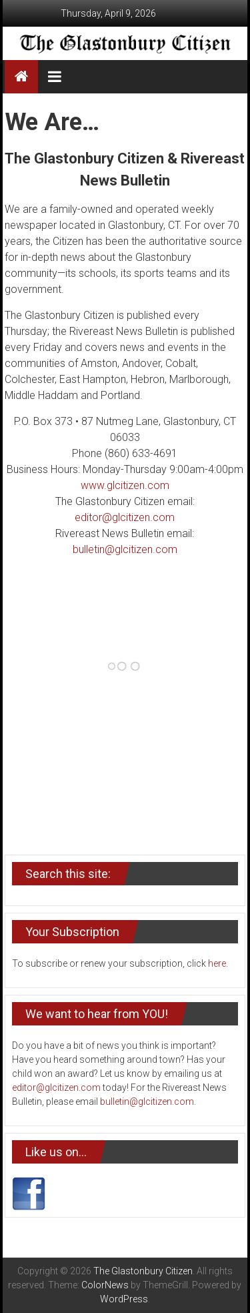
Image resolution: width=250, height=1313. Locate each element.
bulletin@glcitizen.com (125, 549)
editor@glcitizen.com (125, 517)
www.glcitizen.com (125, 485)
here (217, 963)
